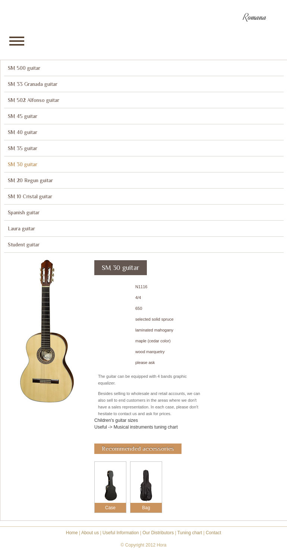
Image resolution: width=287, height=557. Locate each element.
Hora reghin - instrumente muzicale (34, 16)
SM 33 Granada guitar (32, 84)
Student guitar (24, 245)
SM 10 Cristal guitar (30, 196)
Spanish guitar (24, 212)
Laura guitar (21, 228)
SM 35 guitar (22, 148)
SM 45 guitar (22, 116)
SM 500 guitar (24, 68)
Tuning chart (189, 532)
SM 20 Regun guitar (30, 180)
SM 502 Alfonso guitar (33, 100)
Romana (254, 17)
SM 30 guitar (22, 164)
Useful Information (120, 532)
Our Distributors (158, 532)
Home (72, 532)
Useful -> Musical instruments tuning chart (136, 427)
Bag (146, 507)
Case (110, 507)
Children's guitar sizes (116, 420)
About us (90, 532)
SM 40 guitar (22, 132)
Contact (213, 532)
